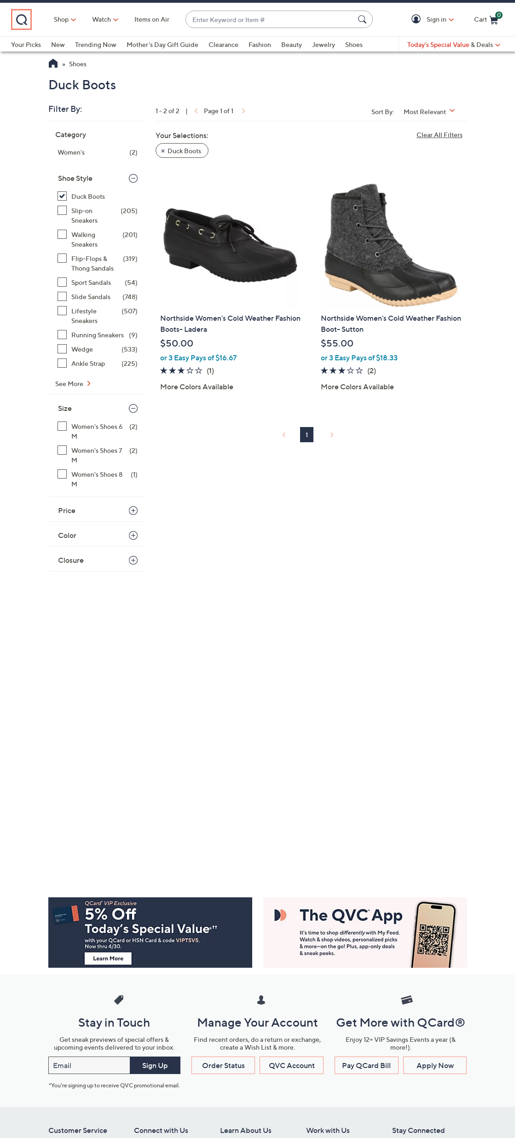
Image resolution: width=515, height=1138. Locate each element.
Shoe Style (75, 178)
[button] (417, 19)
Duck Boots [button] (184, 151)
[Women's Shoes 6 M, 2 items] (98, 431)
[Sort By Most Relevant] (433, 111)
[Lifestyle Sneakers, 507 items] (98, 315)
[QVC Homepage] (53, 64)
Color (67, 535)
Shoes (354, 44)
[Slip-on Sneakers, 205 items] (98, 215)
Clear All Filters (440, 135)
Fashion (260, 44)
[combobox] (270, 19)
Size (65, 408)
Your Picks (26, 44)
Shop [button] (61, 19)
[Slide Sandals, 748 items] (98, 296)
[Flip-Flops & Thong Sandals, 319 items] (98, 263)
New (58, 44)
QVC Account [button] (292, 1065)
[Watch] (102, 19)
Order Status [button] (223, 1065)
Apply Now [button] (435, 1065)
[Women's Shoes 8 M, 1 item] (98, 479)
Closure (71, 560)
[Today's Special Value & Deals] (454, 45)
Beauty (291, 44)
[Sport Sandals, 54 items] (98, 282)
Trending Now (95, 44)
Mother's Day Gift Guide (162, 44)
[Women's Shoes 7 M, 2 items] (98, 455)
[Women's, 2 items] (98, 152)
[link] (195, 111)
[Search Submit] (363, 19)
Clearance (223, 44)
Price (66, 510)
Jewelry (323, 44)
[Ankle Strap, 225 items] (98, 363)
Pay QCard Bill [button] (366, 1065)
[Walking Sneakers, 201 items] (98, 239)
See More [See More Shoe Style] (70, 383)
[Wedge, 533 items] (98, 349)
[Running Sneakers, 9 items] (98, 335)
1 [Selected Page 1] (307, 435)
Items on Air (151, 19)
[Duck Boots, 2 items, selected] (98, 196)
